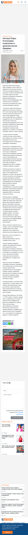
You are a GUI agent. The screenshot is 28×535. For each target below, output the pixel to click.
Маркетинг (9, 522)
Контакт (23, 522)
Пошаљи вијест (16, 522)
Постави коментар (17, 417)
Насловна (4, 522)
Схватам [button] (7, 532)
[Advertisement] (14, 20)
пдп (13, 321)
